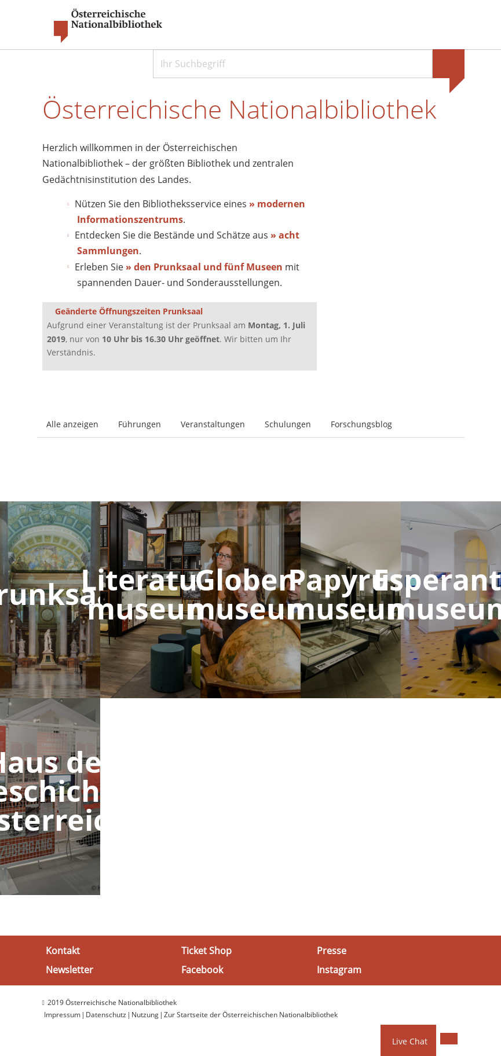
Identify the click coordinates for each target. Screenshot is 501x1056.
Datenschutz (106, 1015)
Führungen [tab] (139, 424)
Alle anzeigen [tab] (72, 424)
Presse (331, 951)
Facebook (202, 970)
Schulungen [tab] (288, 424)
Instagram (339, 970)
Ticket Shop (206, 951)
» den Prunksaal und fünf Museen (204, 267)
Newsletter (69, 970)
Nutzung (145, 1015)
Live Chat (409, 1041)
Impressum (62, 1015)
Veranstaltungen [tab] (213, 424)
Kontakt (63, 951)
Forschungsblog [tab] (361, 424)
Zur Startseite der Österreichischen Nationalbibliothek (251, 1015)
